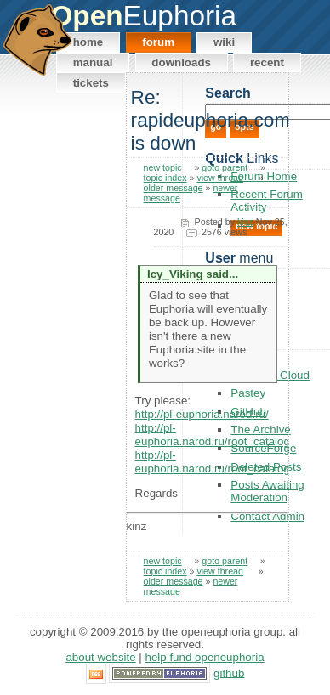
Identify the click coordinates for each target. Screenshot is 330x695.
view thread (219, 177)
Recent (267, 62)
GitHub (228, 672)
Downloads (181, 62)
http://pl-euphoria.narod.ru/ (202, 414)
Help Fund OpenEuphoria (205, 657)
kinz (245, 222)
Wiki (224, 42)
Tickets (91, 82)
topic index (165, 177)
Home (88, 42)
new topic (163, 167)
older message (173, 188)
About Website (100, 657)
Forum (158, 42)
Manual (93, 62)
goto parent (225, 167)
